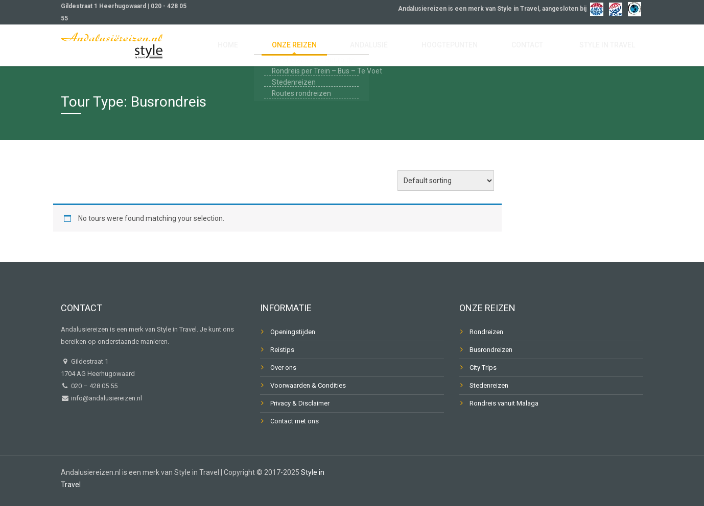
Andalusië (409, 47)
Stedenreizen (489, 385)
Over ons (283, 367)
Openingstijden (292, 332)
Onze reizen (347, 47)
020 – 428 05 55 (94, 386)
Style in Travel (612, 47)
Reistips (282, 349)
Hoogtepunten (477, 47)
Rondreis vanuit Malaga (504, 403)
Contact (544, 47)
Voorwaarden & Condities (308, 385)
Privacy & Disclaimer (300, 403)
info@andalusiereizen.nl (105, 398)
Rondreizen (486, 332)
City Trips (483, 367)
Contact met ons (294, 421)
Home (294, 47)
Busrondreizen (491, 349)
